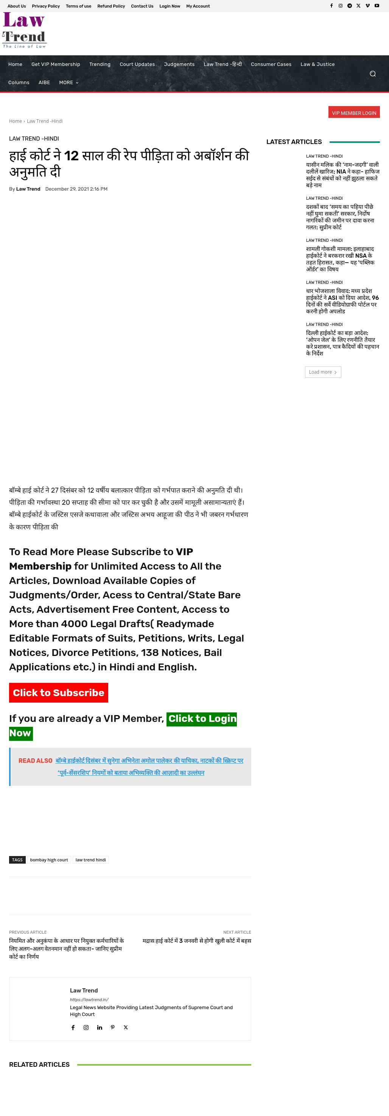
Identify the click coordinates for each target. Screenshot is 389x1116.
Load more (323, 372)
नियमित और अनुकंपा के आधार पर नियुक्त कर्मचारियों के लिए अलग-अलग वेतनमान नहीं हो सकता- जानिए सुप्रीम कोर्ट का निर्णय (66, 842)
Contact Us (291, 1109)
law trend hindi (91, 753)
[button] (372, 74)
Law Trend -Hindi (45, 121)
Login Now (322, 1109)
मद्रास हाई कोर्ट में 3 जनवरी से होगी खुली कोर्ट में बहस (197, 834)
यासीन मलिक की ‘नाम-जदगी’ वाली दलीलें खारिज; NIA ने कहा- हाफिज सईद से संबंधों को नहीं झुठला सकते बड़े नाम (343, 175)
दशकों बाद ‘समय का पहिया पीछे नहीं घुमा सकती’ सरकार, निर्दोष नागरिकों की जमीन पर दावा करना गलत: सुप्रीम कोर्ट (340, 217)
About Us (157, 1109)
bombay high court (49, 753)
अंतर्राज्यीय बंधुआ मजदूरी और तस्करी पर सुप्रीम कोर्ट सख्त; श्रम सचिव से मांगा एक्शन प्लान (129, 1052)
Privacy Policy (188, 1109)
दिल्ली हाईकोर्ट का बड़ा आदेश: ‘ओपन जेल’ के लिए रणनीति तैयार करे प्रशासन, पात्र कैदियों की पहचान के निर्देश (342, 343)
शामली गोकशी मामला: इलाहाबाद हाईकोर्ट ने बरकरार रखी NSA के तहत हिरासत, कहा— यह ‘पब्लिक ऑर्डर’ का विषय (340, 259)
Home (15, 121)
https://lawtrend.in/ (89, 894)
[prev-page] (14, 1079)
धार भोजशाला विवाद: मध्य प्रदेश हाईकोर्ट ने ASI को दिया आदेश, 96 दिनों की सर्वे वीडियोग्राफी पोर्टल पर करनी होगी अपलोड (342, 301)
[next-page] (26, 1079)
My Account (352, 1109)
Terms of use (223, 1109)
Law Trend (28, 188)
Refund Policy (258, 1109)
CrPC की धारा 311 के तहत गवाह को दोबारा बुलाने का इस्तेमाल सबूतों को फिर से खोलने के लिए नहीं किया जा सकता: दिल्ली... (211, 1048)
